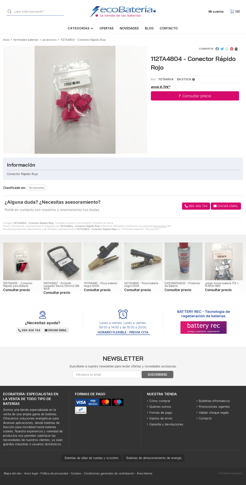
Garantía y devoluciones (166, 424)
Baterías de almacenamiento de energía (153, 458)
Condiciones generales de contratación (109, 473)
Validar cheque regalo (214, 412)
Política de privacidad (54, 473)
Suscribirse (157, 374)
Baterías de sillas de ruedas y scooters (92, 458)
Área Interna (144, 473)
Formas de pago (160, 412)
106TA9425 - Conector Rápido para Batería (17, 284)
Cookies (76, 473)
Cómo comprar (159, 401)
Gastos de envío (160, 418)
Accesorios (159, 226)
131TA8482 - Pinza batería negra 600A (100, 284)
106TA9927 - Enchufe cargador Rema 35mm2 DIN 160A (61, 286)
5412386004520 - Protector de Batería (182, 284)
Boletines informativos (214, 401)
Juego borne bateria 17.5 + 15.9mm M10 (222, 284)
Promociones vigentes (214, 407)
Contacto (205, 418)
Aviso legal (31, 473)
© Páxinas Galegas (230, 473)
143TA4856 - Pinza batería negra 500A (141, 284)
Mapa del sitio (13, 473)
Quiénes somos (160, 407)
